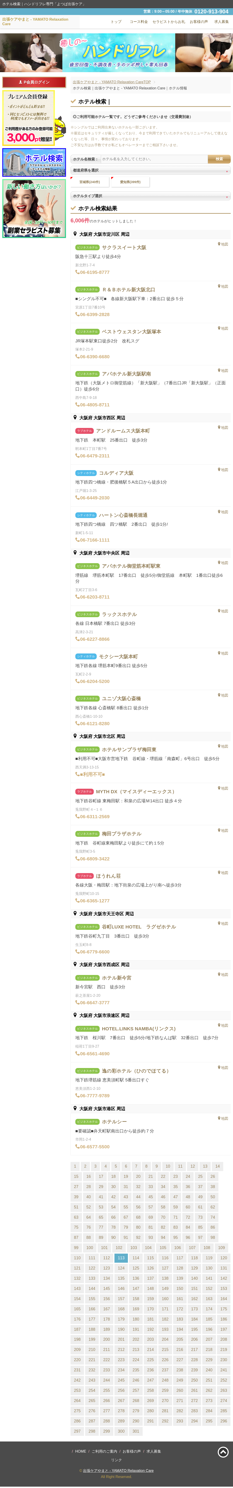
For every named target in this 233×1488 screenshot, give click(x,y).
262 (209, 1391)
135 (121, 1279)
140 (194, 1279)
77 (101, 1228)
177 (92, 1320)
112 (106, 1259)
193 (165, 1330)
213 (135, 1351)
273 (209, 1402)
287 (92, 1422)
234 (121, 1371)
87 (76, 1239)
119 (209, 1259)
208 (223, 1340)
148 (150, 1289)
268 (135, 1402)
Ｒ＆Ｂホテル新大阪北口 (128, 290)
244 (106, 1381)
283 (194, 1412)
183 (180, 1320)
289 (121, 1422)
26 (212, 1177)
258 (150, 1391)
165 (77, 1310)
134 (106, 1279)
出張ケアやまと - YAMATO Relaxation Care (118, 1472)
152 (209, 1289)
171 (165, 1310)
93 (150, 1239)
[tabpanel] (116, 52)
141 (209, 1279)
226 (165, 1361)
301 (135, 1432)
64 (88, 1218)
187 (77, 1330)
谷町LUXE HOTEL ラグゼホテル (139, 928)
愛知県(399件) (130, 182)
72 (188, 1218)
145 (106, 1289)
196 (209, 1330)
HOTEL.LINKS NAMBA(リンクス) (139, 1030)
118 (194, 1259)
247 (150, 1381)
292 (165, 1422)
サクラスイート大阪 (124, 248)
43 (126, 1198)
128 (180, 1269)
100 (89, 1249)
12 (192, 1167)
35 (175, 1188)
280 (150, 1412)
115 (150, 1259)
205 (180, 1340)
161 (180, 1300)
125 (135, 1269)
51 (76, 1208)
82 (163, 1228)
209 (77, 1351)
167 (106, 1310)
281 (165, 1412)
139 (180, 1279)
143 (77, 1289)
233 (106, 1371)
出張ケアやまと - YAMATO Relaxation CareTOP (112, 82)
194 (180, 1330)
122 (92, 1269)
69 (150, 1218)
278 (121, 1412)
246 (135, 1381)
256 (121, 1391)
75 (76, 1228)
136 (135, 1279)
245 (121, 1381)
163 (209, 1300)
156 (106, 1300)
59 (175, 1208)
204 (165, 1340)
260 (180, 1391)
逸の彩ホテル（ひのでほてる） (136, 1072)
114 (135, 1259)
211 (106, 1351)
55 (126, 1208)
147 (135, 1289)
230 (223, 1361)
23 (175, 1177)
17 (101, 1177)
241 (223, 1371)
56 (138, 1208)
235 (135, 1371)
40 (88, 1198)
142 (223, 1279)
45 (150, 1198)
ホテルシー (114, 1123)
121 (77, 1269)
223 (121, 1361)
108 (206, 1249)
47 (175, 1198)
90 (113, 1239)
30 (113, 1188)
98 (212, 1239)
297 (77, 1432)
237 (165, 1371)
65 (101, 1218)
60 (188, 1208)
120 (223, 1259)
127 (165, 1269)
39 (76, 1198)
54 (113, 1208)
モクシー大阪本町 (118, 657)
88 (88, 1239)
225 (150, 1361)
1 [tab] (116, 68)
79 (126, 1228)
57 (150, 1208)
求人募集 (221, 22)
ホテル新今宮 (116, 979)
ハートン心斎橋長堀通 (123, 516)
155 (92, 1300)
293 (180, 1422)
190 (121, 1330)
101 (104, 1249)
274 (223, 1402)
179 (121, 1320)
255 (106, 1391)
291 (150, 1422)
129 (194, 1269)
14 (217, 1167)
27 (76, 1188)
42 (113, 1198)
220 (77, 1361)
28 (88, 1188)
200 (106, 1340)
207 (209, 1340)
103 (133, 1249)
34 (163, 1188)
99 (76, 1249)
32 (138, 1188)
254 (92, 1391)
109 (221, 1249)
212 (121, 1351)
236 (150, 1371)
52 (88, 1208)
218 (209, 1351)
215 (165, 1351)
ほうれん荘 (108, 877)
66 (113, 1218)
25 (200, 1177)
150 (180, 1289)
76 (88, 1228)
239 (194, 1371)
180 (135, 1320)
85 (200, 1228)
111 (92, 1259)
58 (163, 1208)
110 (77, 1259)
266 (106, 1402)
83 (175, 1228)
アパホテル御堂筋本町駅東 (131, 567)
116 (165, 1259)
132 (77, 1279)
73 (200, 1218)
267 (121, 1402)
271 (180, 1402)
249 (180, 1381)
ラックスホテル (119, 615)
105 (163, 1249)
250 (194, 1381)
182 (165, 1320)
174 (209, 1310)
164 (223, 1300)
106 (177, 1249)
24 (188, 1177)
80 (138, 1228)
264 (77, 1402)
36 (188, 1188)
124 (121, 1269)
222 (106, 1361)
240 (209, 1371)
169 (135, 1310)
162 (194, 1300)
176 (77, 1320)
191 (135, 1330)
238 (180, 1371)
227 (180, 1361)
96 (188, 1239)
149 (165, 1289)
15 (76, 1177)
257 (135, 1391)
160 (165, 1300)
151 (194, 1289)
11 (180, 1167)
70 (163, 1218)
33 (150, 1188)
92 (138, 1239)
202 (135, 1340)
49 (200, 1198)
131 (223, 1269)
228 (194, 1361)
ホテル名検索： (86, 159)
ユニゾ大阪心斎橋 (121, 699)
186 (223, 1320)
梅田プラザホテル (122, 835)
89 (101, 1239)
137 (150, 1279)
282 (180, 1412)
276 (92, 1412)
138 (165, 1279)
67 (126, 1218)
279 (135, 1412)
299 (106, 1432)
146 (121, 1289)
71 (175, 1218)
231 (77, 1371)
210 (92, 1351)
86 (212, 1228)
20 (138, 1177)
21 (150, 1177)
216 (180, 1351)
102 (119, 1249)
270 (165, 1402)
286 (77, 1422)
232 (92, 1371)
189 (106, 1330)
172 (180, 1310)
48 (188, 1198)
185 (209, 1320)
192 (150, 1330)
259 (165, 1391)
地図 (222, 245)
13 (205, 1167)
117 (180, 1259)
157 (121, 1300)
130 (209, 1269)
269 (150, 1402)
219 (223, 1351)
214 (150, 1351)
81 (150, 1228)
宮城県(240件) (89, 182)
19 (126, 1177)
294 (194, 1422)
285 (223, 1412)
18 (113, 1177)
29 (101, 1188)
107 (192, 1249)
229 (209, 1361)
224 (135, 1361)
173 (194, 1310)
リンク (116, 1461)
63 (76, 1218)
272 (194, 1402)
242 (77, 1381)
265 (92, 1402)
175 (223, 1310)
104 (148, 1249)
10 (168, 1167)
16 (88, 1177)
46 (163, 1198)
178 (106, 1320)
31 (126, 1188)
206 (194, 1340)
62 (212, 1208)
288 (106, 1422)
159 (150, 1300)
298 (92, 1432)
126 (150, 1269)
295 (209, 1422)
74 (212, 1218)
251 (209, 1381)
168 (121, 1310)
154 (77, 1300)
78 (113, 1228)
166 (92, 1310)
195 (194, 1330)
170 (150, 1310)
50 (212, 1198)
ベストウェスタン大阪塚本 (131, 333)
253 (77, 1391)
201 (121, 1340)
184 (194, 1320)
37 (200, 1188)
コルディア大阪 (116, 474)
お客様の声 (132, 1453)
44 (138, 1198)
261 (194, 1391)
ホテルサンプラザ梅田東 (129, 750)
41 (101, 1198)
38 (212, 1188)
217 (194, 1351)
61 (200, 1208)
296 (223, 1422)
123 (106, 1269)
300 (121, 1432)
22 (163, 1177)
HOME (80, 1453)
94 (163, 1239)
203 (150, 1340)
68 (138, 1218)
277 (106, 1412)
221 (92, 1361)
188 (92, 1330)
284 (209, 1412)
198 (77, 1340)
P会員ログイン (34, 82)
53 (101, 1208)
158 (135, 1300)
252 (223, 1381)
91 (126, 1239)
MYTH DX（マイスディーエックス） (136, 793)
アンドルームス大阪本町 (123, 432)
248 (165, 1381)
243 (92, 1381)
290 (135, 1422)
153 (223, 1289)
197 (223, 1330)
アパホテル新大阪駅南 (126, 375)
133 (92, 1279)
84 (188, 1228)
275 (77, 1412)
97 (200, 1239)
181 (150, 1320)
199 (92, 1340)
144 (92, 1289)
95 (175, 1239)
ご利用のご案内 (104, 1453)
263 (223, 1391)
